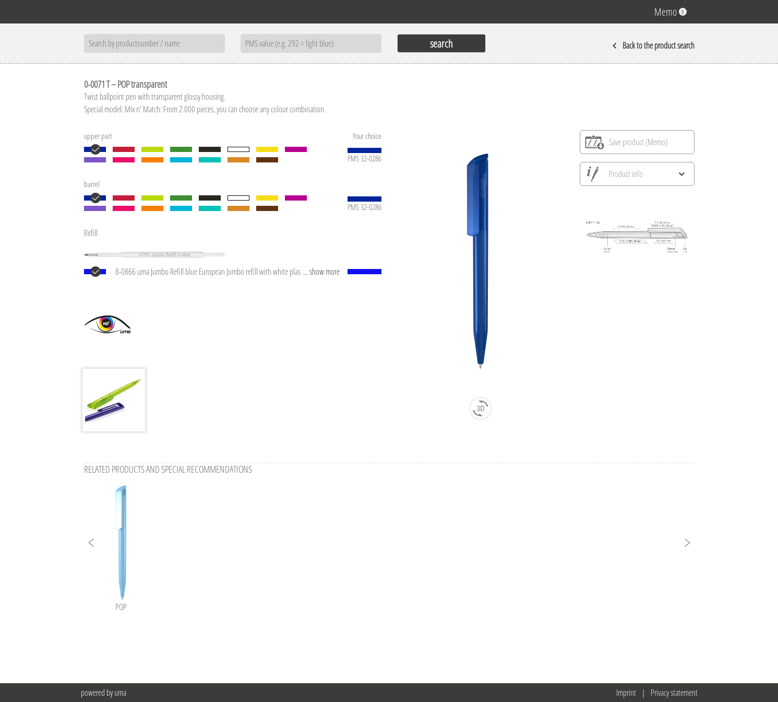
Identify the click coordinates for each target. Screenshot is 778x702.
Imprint (626, 692)
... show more (321, 271)
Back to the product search (653, 45)
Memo (670, 12)
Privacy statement (674, 692)
